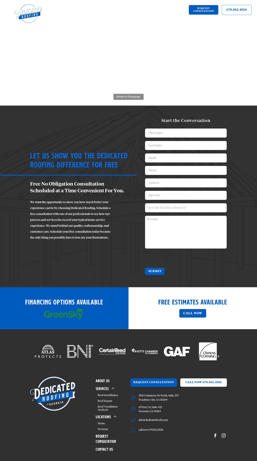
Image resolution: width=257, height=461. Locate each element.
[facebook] (215, 436)
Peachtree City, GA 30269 (153, 400)
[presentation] (170, 257)
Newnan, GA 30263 (150, 411)
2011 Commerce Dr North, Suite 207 (159, 395)
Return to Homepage (128, 96)
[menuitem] (72, 15)
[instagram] (224, 436)
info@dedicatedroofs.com (153, 420)
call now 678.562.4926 (151, 430)
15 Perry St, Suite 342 (150, 407)
